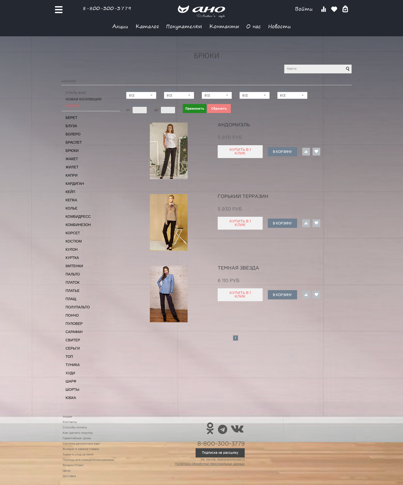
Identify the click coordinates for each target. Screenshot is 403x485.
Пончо (72, 315)
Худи (70, 373)
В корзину (282, 152)
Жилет (72, 167)
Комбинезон (78, 225)
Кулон (72, 249)
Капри (72, 175)
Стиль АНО (76, 93)
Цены (66, 471)
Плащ (71, 299)
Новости (279, 26)
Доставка (69, 476)
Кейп (70, 192)
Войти (305, 9)
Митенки (74, 266)
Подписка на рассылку (220, 452)
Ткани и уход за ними (78, 454)
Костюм (74, 241)
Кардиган (75, 183)
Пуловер (74, 324)
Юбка (71, 398)
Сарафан (74, 332)
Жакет (72, 159)
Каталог (147, 26)
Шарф (71, 381)
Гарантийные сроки (77, 438)
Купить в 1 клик (240, 151)
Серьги (73, 348)
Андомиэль (234, 125)
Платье (73, 291)
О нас (253, 26)
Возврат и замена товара (81, 449)
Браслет (74, 142)
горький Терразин (243, 197)
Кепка (71, 200)
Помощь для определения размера (88, 460)
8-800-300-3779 (107, 8)
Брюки (72, 151)
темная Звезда (238, 268)
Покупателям (184, 26)
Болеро (73, 134)
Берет (71, 118)
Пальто (73, 274)
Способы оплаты (75, 427)
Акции (120, 26)
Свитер (73, 340)
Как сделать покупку (78, 433)
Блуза (71, 126)
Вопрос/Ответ (73, 465)
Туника (73, 365)
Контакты (224, 26)
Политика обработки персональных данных (210, 464)
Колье (71, 208)
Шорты (72, 389)
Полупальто (78, 307)
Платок (72, 282)
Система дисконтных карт (81, 444)
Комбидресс (78, 216)
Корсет (73, 233)
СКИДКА (73, 106)
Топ (69, 356)
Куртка (72, 258)
